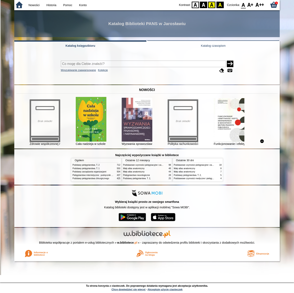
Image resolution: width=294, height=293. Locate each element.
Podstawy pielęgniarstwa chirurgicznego (90, 178)
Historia (51, 5)
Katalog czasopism (213, 45)
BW (203, 4)
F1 (250, 4)
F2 (260, 4)
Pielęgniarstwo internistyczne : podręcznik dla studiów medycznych (103, 175)
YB (212, 4)
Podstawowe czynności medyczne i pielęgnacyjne (196, 178)
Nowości (34, 5)
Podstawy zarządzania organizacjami (89, 172)
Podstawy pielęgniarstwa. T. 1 (86, 168)
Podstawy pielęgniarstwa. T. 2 (86, 165)
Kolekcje (103, 70)
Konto (83, 5)
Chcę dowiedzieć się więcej (128, 289)
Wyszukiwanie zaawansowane (78, 70)
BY (220, 4)
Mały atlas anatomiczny (134, 168)
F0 (243, 4)
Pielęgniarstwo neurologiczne (136, 175)
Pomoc (67, 5)
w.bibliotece (127, 242)
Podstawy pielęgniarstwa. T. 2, (137, 178)
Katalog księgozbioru (80, 45)
